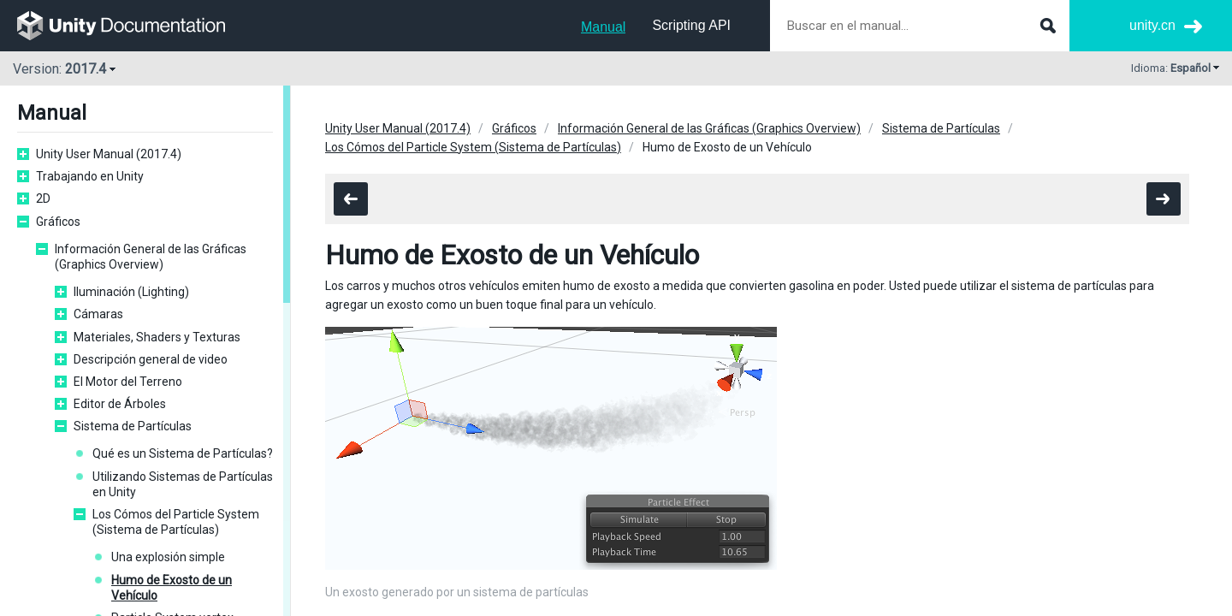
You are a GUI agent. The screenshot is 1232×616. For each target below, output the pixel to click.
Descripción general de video (151, 359)
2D (43, 198)
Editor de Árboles (120, 404)
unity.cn (1152, 25)
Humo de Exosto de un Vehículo (171, 587)
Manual (603, 27)
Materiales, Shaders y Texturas (157, 337)
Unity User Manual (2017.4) (108, 154)
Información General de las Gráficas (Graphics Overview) (150, 256)
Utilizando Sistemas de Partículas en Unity (182, 484)
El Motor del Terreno (128, 381)
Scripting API (691, 25)
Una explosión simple (168, 557)
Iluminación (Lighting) (131, 292)
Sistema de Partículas (133, 426)
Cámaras (98, 314)
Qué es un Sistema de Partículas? (182, 453)
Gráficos (58, 221)
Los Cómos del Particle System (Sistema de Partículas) (175, 521)
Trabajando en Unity (90, 176)
